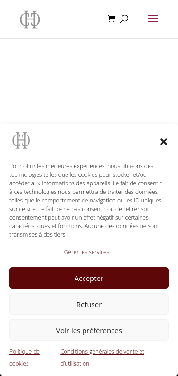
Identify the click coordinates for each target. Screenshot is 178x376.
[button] (164, 141)
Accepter (89, 278)
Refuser (89, 304)
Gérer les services (86, 252)
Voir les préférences (89, 330)
